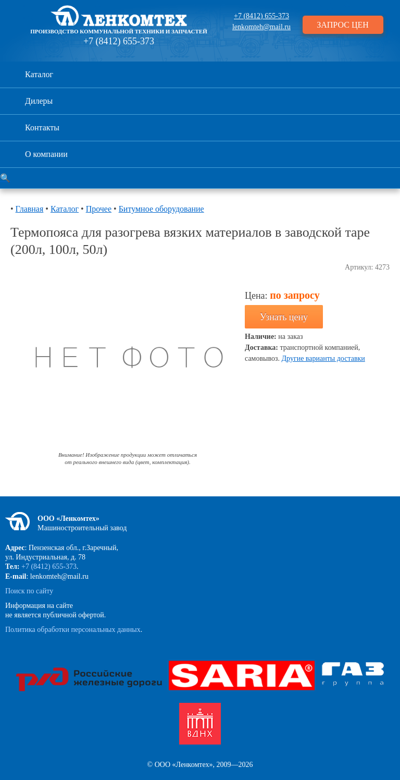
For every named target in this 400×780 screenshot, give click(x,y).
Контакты (42, 127)
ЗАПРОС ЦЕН (343, 24)
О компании (46, 154)
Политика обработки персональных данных (73, 629)
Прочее (98, 208)
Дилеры (39, 100)
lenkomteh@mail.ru (261, 27)
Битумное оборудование (161, 208)
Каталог (39, 74)
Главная (30, 208)
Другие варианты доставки (323, 358)
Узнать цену (284, 317)
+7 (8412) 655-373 (118, 41)
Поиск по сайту (29, 591)
